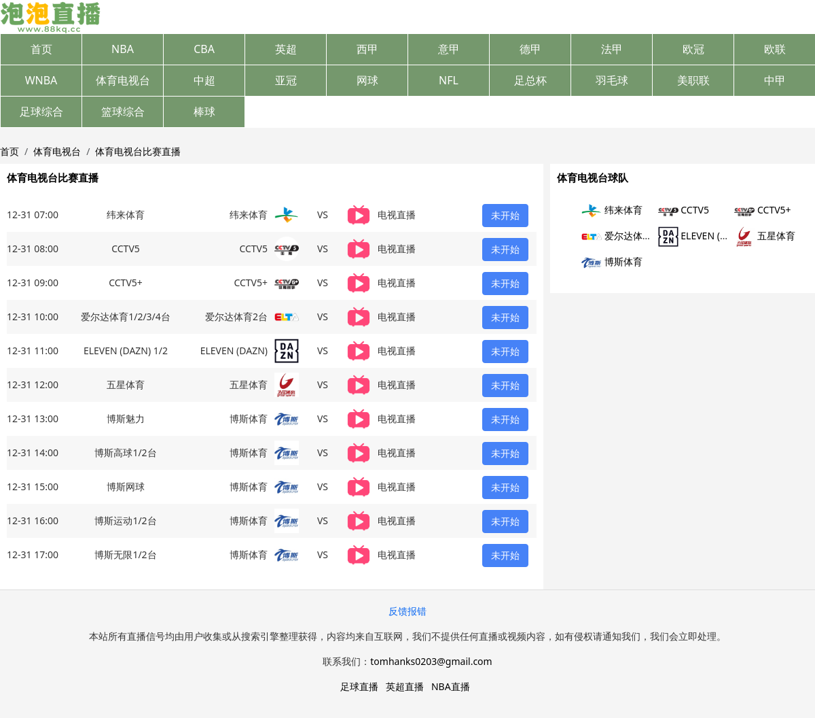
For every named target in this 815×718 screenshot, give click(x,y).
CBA (204, 48)
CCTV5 (683, 209)
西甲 (367, 48)
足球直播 (359, 686)
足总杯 (530, 80)
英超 (286, 48)
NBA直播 (450, 686)
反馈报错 (407, 610)
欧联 (775, 48)
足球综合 (41, 111)
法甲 (612, 48)
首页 (41, 48)
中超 (204, 80)
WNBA (41, 80)
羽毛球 (612, 80)
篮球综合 (123, 111)
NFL (448, 80)
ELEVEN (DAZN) (703, 235)
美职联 (693, 80)
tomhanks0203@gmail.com (431, 661)
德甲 (530, 48)
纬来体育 (611, 209)
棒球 (204, 111)
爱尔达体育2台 (624, 235)
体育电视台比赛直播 (138, 151)
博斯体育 (611, 261)
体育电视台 (123, 80)
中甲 (775, 80)
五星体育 (764, 235)
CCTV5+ (762, 209)
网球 (367, 80)
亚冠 (286, 80)
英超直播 (405, 686)
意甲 (449, 48)
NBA (122, 48)
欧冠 (693, 48)
